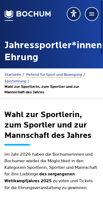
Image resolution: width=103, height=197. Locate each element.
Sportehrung (15, 81)
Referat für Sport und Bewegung (54, 74)
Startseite (12, 74)
